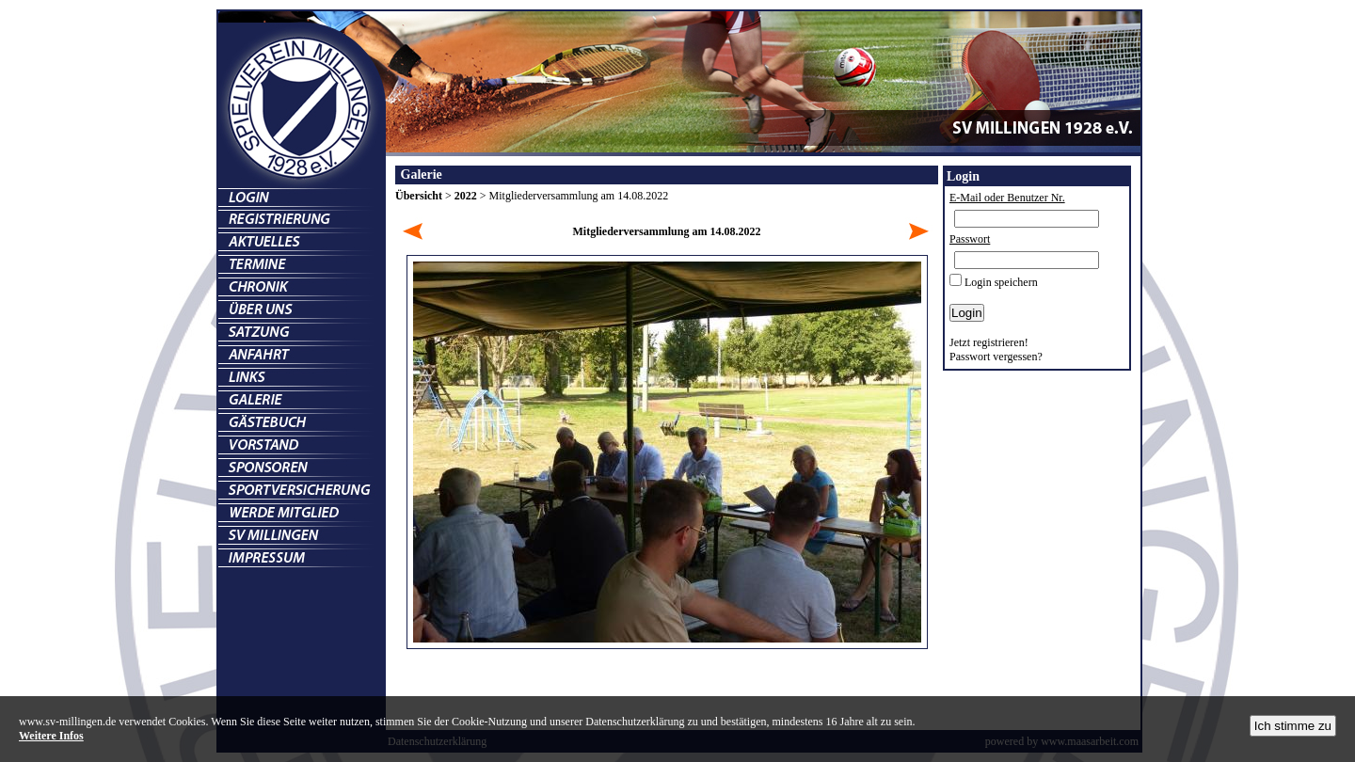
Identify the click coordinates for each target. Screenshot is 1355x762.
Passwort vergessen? (996, 356)
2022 (465, 195)
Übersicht (418, 195)
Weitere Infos (51, 735)
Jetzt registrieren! (988, 342)
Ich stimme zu (1292, 726)
